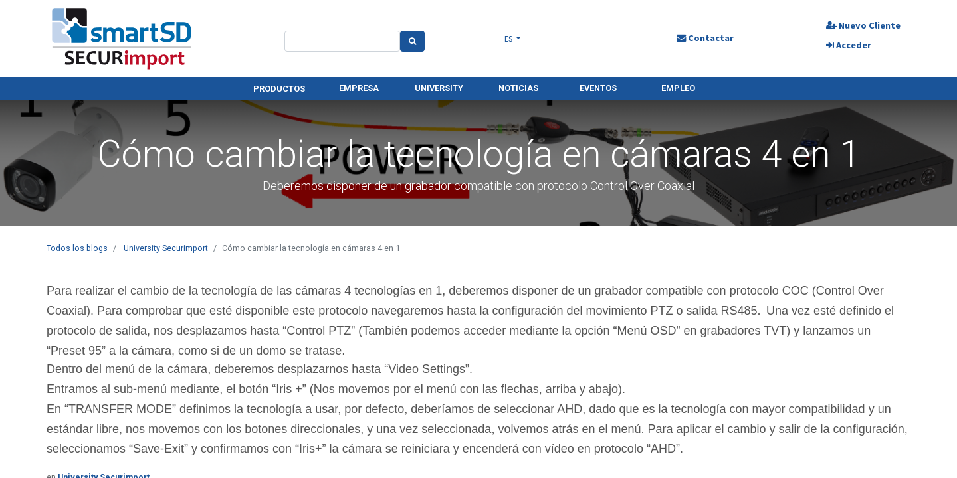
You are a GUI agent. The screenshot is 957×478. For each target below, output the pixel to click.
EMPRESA (359, 88)
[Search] (412, 41)
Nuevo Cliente (862, 25)
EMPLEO (678, 88)
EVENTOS (598, 88)
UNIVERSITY (439, 88)
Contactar (704, 38)
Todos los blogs (77, 248)
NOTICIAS (518, 88)
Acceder (848, 45)
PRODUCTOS (279, 89)
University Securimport (166, 248)
